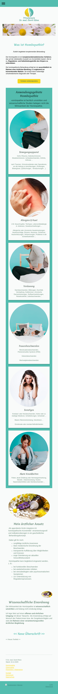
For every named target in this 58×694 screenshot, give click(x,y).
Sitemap (19, 685)
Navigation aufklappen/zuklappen (29, 3)
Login (51, 684)
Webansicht (49, 686)
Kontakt (8, 673)
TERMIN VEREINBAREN (29, 81)
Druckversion (10, 685)
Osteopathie (10, 667)
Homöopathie (10, 665)
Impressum (9, 675)
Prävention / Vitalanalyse (14, 670)
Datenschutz (10, 677)
